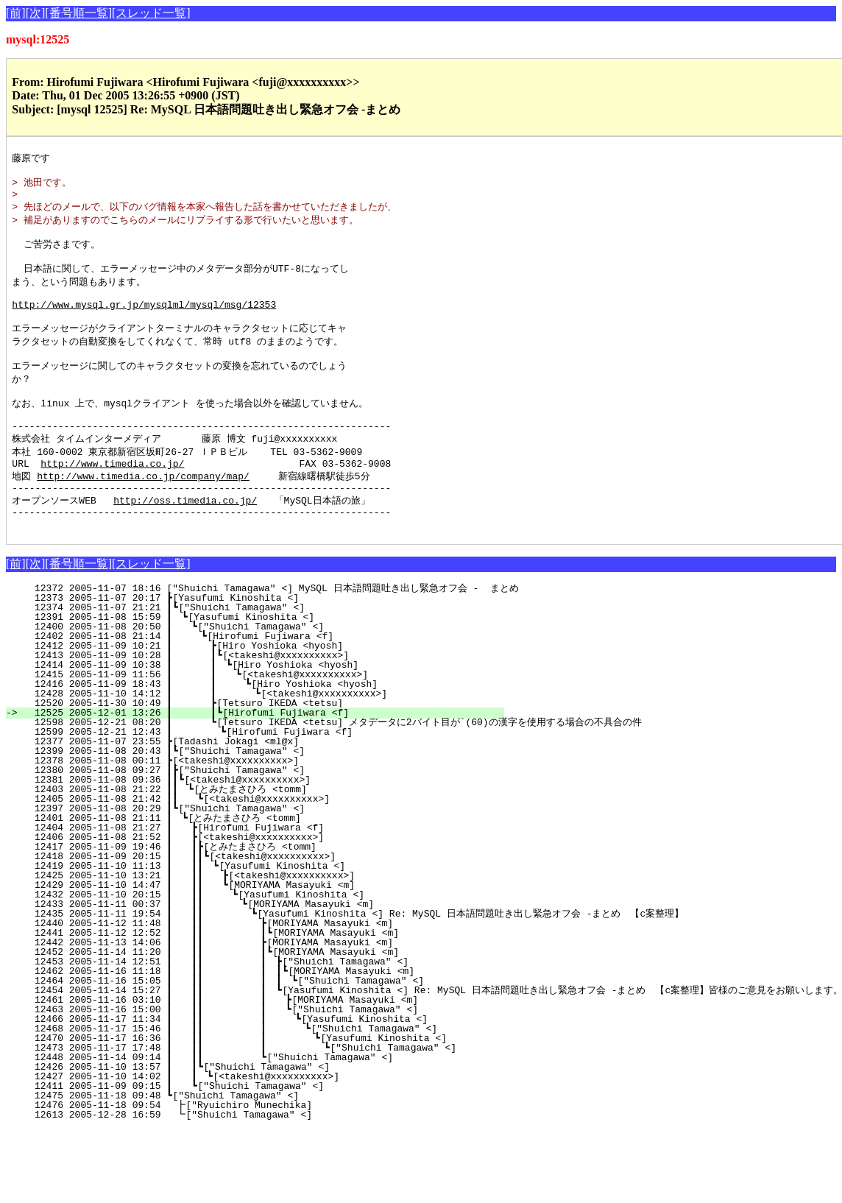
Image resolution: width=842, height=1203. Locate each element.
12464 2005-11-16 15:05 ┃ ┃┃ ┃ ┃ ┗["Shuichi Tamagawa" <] (249, 1025)
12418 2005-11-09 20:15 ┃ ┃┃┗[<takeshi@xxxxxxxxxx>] (262, 901)
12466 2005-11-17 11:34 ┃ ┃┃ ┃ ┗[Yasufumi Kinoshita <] (250, 1063)
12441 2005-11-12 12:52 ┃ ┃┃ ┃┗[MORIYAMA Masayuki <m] (253, 977)
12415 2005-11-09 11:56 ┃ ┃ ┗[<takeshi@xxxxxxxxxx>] (261, 719)
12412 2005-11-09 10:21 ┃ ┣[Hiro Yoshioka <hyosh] (266, 690)
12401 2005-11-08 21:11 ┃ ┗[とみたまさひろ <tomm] (262, 862)
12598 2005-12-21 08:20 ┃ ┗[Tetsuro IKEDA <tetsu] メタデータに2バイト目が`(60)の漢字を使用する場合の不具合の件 (332, 767)
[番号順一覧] (78, 13)
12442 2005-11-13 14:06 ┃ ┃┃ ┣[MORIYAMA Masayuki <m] (256, 987)
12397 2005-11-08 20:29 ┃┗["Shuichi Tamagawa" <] (270, 853)
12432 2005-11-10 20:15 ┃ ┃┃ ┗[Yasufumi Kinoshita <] (259, 939)
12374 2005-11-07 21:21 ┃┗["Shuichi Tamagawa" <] (270, 652)
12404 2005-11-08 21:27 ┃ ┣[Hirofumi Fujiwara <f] (268, 872)
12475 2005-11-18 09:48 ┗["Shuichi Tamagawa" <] (273, 1140)
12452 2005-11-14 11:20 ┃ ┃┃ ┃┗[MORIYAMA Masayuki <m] (253, 996)
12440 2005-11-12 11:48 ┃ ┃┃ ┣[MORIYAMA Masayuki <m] (256, 968)
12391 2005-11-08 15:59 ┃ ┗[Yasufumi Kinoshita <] (268, 661)
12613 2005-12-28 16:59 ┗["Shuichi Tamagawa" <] (271, 1159)
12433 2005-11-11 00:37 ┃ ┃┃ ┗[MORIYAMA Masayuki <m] (258, 949)
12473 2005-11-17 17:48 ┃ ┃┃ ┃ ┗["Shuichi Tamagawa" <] (248, 1092)
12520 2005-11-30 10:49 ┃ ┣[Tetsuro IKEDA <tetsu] (266, 748)
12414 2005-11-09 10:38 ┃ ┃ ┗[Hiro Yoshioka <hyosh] (262, 709)
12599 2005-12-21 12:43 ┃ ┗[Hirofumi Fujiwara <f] (265, 776)
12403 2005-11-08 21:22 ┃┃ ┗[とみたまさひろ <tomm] (259, 834)
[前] (16, 13)
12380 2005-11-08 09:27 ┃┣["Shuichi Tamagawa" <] (270, 815)
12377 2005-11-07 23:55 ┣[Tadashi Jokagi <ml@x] (273, 786)
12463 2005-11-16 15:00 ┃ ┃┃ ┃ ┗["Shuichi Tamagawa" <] (251, 1054)
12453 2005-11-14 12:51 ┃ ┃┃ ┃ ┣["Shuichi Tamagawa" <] (252, 1006)
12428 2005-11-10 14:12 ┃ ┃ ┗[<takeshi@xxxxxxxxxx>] (259, 738)
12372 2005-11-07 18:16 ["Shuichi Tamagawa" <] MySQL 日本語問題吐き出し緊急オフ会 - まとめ (270, 633)
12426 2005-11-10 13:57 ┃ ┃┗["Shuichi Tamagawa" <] (265, 1111)
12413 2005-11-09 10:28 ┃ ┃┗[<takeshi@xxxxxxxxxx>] (263, 700)
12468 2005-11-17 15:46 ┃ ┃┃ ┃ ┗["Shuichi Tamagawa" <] (249, 1073)
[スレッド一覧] (151, 13)
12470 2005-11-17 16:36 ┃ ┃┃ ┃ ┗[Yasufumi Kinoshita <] (249, 1083)
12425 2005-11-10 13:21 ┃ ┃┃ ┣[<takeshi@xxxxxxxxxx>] (260, 920)
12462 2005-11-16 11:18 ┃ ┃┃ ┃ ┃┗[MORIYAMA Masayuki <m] (249, 1016)
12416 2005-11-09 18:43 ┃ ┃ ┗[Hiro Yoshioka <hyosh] (260, 728)
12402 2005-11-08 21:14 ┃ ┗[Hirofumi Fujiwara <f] (267, 681)
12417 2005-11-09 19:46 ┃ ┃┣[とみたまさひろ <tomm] (258, 891)
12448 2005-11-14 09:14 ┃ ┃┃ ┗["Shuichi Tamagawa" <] (256, 1102)
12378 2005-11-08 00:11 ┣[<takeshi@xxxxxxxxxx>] (273, 805)
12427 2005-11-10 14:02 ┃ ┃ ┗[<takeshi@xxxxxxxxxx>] (264, 1121)
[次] (36, 13)
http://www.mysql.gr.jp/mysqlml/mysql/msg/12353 (144, 322)
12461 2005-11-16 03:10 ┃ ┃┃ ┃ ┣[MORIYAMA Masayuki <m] (251, 1044)
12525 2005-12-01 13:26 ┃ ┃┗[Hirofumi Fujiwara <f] (263, 757)
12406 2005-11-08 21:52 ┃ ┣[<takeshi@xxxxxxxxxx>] (268, 882)
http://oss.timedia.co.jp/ (185, 540)
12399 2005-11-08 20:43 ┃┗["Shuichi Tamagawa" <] (270, 795)
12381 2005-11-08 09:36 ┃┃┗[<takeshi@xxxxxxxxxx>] (267, 824)
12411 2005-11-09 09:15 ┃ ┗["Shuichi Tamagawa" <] (268, 1130)
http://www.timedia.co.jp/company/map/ (143, 513)
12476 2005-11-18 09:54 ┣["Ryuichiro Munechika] (271, 1150)
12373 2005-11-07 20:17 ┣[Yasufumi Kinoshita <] (273, 642)
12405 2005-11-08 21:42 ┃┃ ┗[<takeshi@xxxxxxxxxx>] (265, 843)
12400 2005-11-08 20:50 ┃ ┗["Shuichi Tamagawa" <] (268, 671)
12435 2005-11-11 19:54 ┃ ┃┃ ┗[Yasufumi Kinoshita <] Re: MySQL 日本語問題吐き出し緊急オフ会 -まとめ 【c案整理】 (353, 958)
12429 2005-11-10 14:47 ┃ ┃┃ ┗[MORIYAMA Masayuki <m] (260, 929)
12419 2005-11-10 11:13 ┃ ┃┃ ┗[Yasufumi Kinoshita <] (261, 910)
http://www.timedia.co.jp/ (112, 500)
